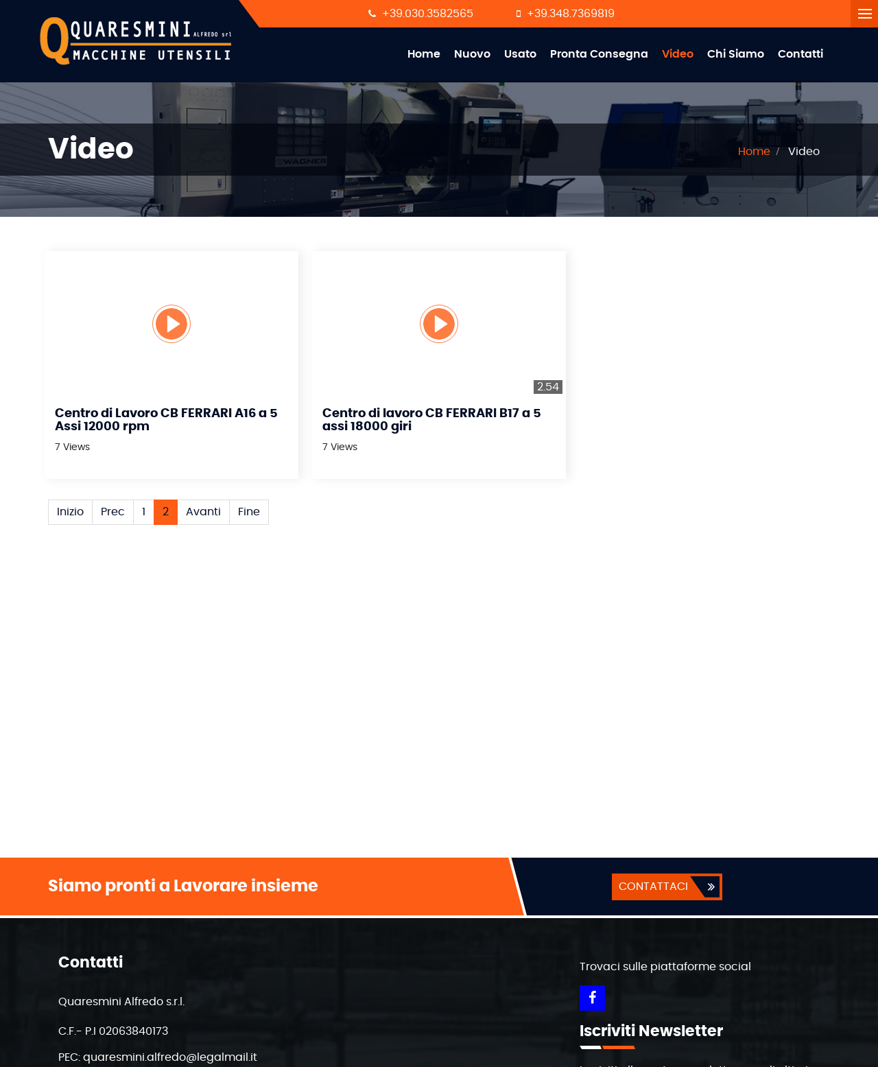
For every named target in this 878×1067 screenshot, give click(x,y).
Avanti (203, 511)
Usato (520, 54)
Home (423, 54)
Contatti (800, 54)
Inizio (70, 511)
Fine (249, 511)
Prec (113, 511)
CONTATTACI (653, 886)
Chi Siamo (735, 54)
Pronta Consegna (599, 54)
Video (677, 54)
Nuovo (472, 54)
